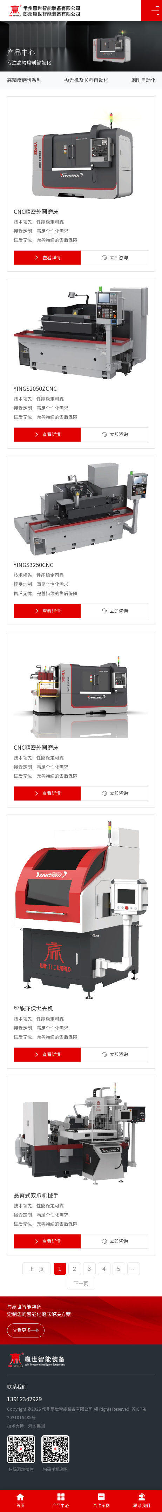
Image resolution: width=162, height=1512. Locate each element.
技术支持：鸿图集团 (26, 1426)
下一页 (81, 1283)
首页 (20, 1500)
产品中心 (60, 1500)
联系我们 (141, 1500)
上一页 (36, 1269)
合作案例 (101, 1500)
